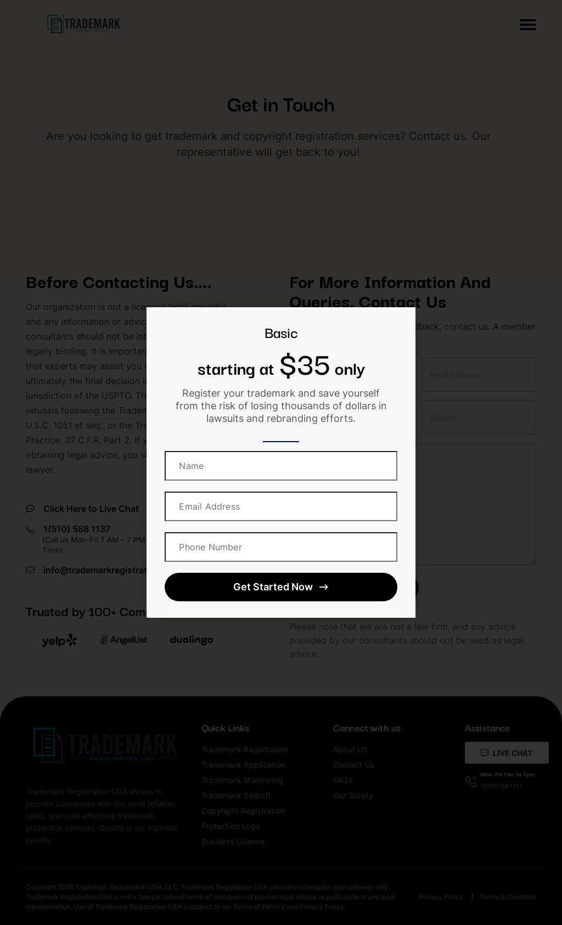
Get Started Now (280, 587)
